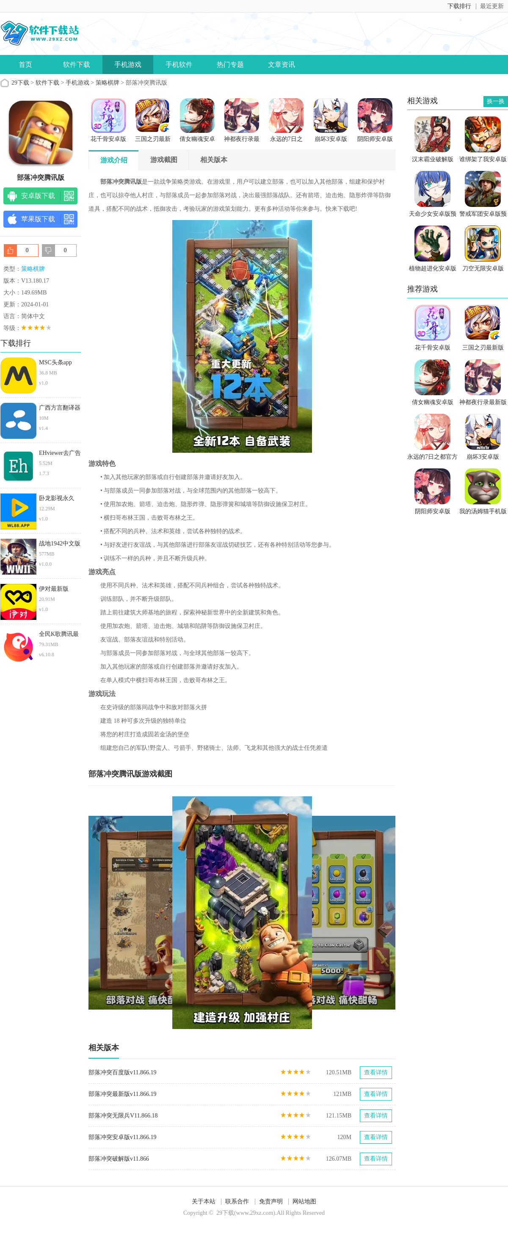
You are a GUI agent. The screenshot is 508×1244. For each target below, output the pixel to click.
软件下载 (76, 64)
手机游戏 (127, 64)
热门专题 (230, 64)
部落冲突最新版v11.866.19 (122, 1094)
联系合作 (237, 1201)
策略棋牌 (107, 83)
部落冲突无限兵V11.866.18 (123, 1115)
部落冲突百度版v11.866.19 (122, 1072)
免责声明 (271, 1201)
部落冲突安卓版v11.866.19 (122, 1137)
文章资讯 (281, 64)
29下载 (20, 83)
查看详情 (376, 1072)
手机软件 (179, 64)
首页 (25, 64)
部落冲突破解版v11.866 (118, 1159)
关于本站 (203, 1201)
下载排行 (459, 6)
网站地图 (304, 1201)
